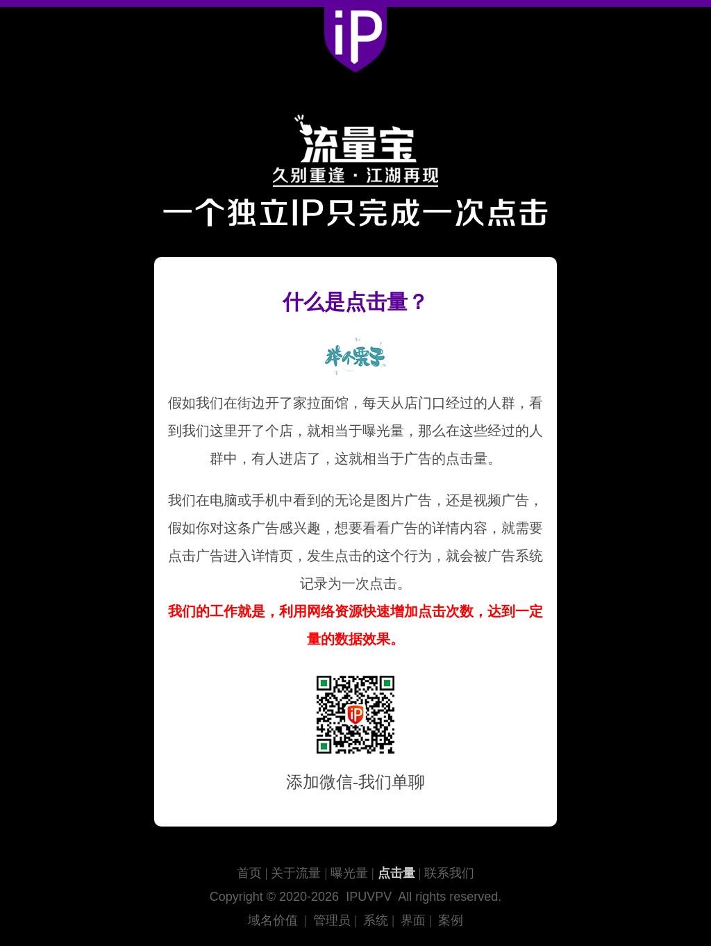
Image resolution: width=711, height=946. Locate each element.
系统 (375, 920)
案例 (450, 920)
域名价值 (273, 920)
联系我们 (449, 873)
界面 (413, 920)
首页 (249, 873)
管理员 (332, 920)
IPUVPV (369, 897)
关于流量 (296, 873)
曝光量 (349, 873)
